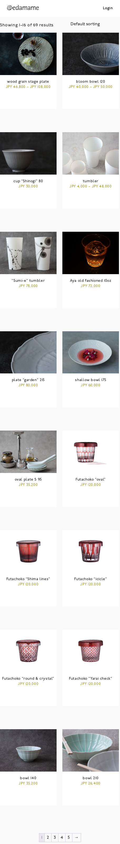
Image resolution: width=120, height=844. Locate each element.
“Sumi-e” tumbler (28, 281)
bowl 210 (90, 778)
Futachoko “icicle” (90, 579)
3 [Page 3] (55, 838)
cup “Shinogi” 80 (28, 181)
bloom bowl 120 (90, 82)
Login (108, 8)
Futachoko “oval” (91, 480)
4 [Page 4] (62, 838)
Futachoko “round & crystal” (28, 679)
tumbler (90, 181)
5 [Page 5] (69, 838)
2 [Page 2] (48, 838)
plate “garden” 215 (28, 380)
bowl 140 (28, 778)
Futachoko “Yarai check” (90, 679)
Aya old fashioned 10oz (90, 281)
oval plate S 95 (28, 480)
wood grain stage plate (28, 82)
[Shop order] (95, 24)
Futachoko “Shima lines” (28, 579)
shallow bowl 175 (90, 380)
